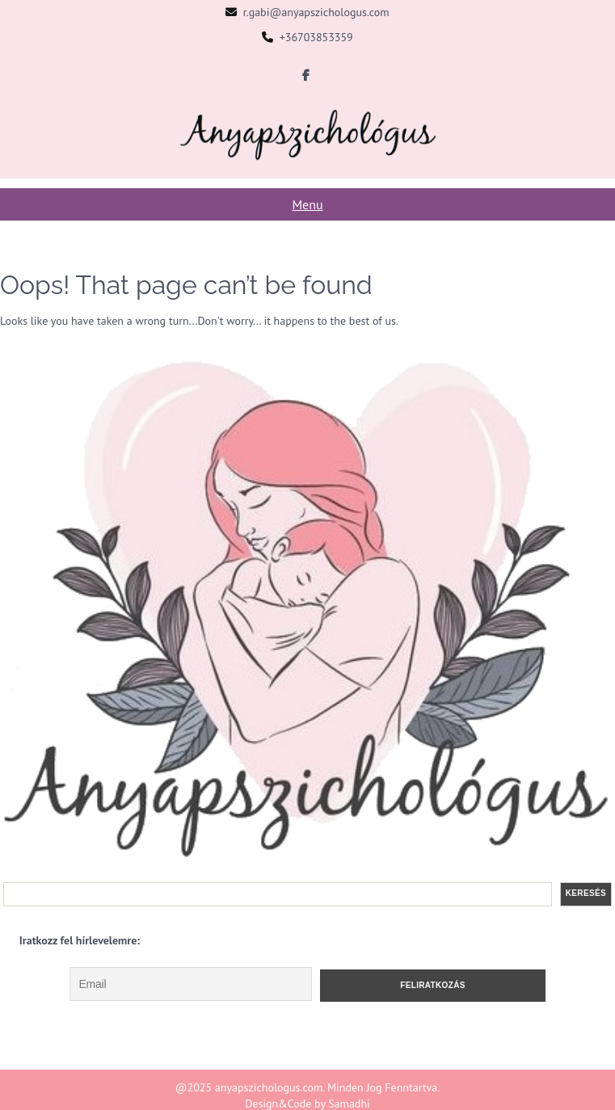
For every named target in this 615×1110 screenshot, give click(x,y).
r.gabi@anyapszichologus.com (316, 12)
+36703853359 (316, 37)
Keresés (586, 893)
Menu (307, 204)
